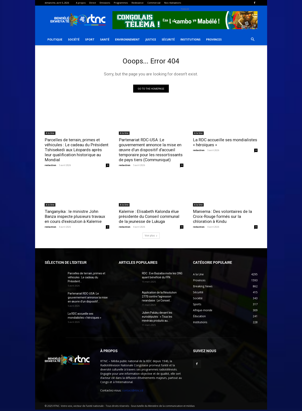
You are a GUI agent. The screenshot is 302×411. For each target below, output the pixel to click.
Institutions (190, 39)
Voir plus (151, 237)
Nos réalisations (172, 2)
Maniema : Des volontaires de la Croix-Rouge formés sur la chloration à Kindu (222, 217)
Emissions (105, 2)
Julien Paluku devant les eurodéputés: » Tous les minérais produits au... (157, 318)
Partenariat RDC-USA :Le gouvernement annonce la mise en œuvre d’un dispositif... (88, 298)
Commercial (153, 2)
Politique (54, 39)
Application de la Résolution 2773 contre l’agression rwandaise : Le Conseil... (159, 297)
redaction (50, 166)
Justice (150, 39)
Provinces (214, 39)
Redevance (138, 2)
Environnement (127, 39)
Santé (104, 39)
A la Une (50, 134)
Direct (92, 2)
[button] (253, 40)
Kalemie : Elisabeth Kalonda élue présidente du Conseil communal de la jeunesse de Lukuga (149, 217)
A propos (81, 2)
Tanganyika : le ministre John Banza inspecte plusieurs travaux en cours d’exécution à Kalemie (75, 217)
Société (74, 39)
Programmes (121, 2)
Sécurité (168, 39)
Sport (89, 39)
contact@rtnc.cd (132, 392)
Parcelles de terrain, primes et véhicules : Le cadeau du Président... (86, 278)
